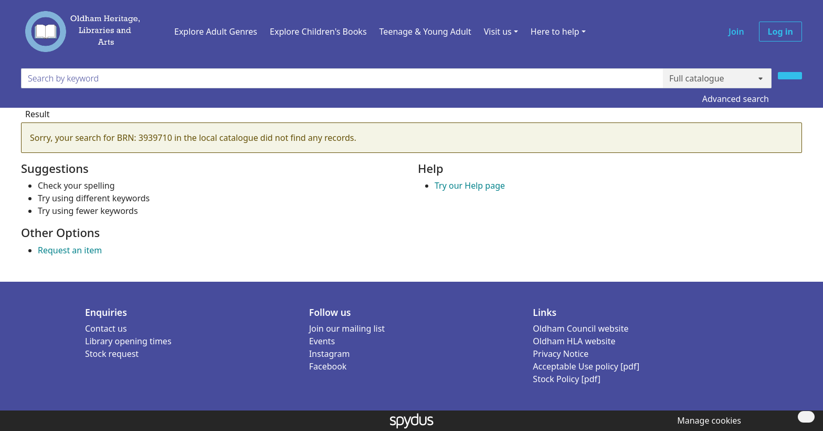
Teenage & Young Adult (425, 31)
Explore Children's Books (318, 31)
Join (736, 31)
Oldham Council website (580, 328)
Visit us (498, 31)
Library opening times (128, 341)
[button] (707, 420)
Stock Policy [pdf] (566, 379)
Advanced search (735, 99)
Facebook (328, 366)
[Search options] (717, 78)
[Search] (790, 75)
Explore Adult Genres (215, 31)
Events (322, 341)
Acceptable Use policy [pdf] (586, 366)
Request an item (70, 250)
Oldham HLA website (574, 341)
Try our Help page (470, 185)
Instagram (329, 354)
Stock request (112, 354)
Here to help (555, 31)
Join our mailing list (347, 328)
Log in (780, 31)
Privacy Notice (560, 354)
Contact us (106, 328)
